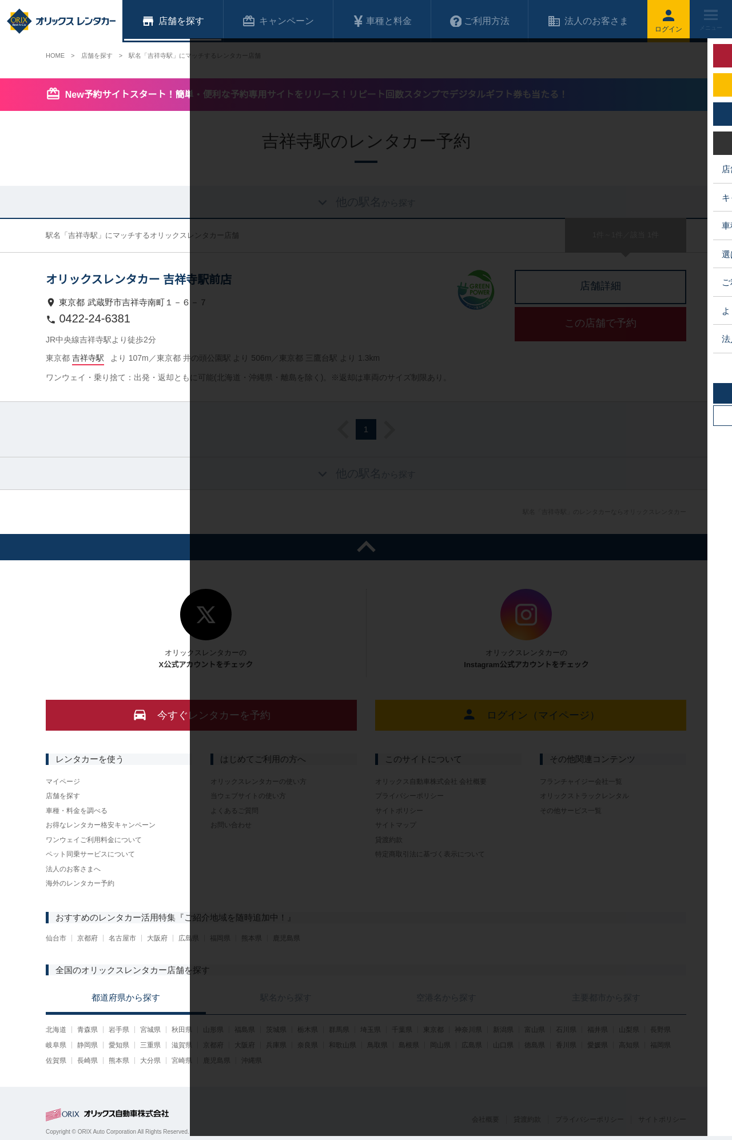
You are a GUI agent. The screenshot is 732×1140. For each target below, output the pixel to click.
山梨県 (629, 1030)
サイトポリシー (399, 811)
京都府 (87, 938)
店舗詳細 (600, 286)
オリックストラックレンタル (584, 796)
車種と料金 (382, 21)
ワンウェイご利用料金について (94, 840)
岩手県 (119, 1030)
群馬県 (339, 1030)
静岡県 (87, 1045)
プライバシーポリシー (409, 796)
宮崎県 (182, 1061)
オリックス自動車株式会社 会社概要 (431, 782)
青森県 (87, 1030)
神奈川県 (468, 1030)
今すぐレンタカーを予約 (201, 714)
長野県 (660, 1030)
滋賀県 (182, 1045)
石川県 (566, 1030)
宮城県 (150, 1030)
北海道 (56, 1030)
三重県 (150, 1045)
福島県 (244, 1030)
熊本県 (251, 938)
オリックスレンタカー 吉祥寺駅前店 (139, 279)
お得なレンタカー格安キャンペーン (101, 825)
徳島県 (534, 1045)
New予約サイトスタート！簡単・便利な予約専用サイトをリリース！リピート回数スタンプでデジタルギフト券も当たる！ (316, 94)
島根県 (409, 1045)
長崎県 (87, 1061)
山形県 (213, 1030)
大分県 (150, 1061)
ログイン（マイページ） (531, 714)
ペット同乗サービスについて (90, 854)
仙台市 (56, 938)
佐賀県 (56, 1061)
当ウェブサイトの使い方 (248, 796)
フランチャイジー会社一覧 (581, 782)
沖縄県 (251, 1061)
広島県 (188, 938)
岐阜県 (56, 1045)
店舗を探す (63, 796)
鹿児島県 (286, 938)
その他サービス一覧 (571, 811)
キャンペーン (278, 21)
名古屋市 (122, 938)
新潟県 (503, 1030)
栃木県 (307, 1030)
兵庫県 (276, 1045)
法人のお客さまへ (73, 869)
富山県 (534, 1030)
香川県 (566, 1045)
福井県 (597, 1030)
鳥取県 (377, 1045)
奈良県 (307, 1045)
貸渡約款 (389, 840)
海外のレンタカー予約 (80, 883)
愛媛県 (597, 1045)
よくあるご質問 (234, 811)
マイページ (63, 782)
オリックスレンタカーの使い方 (258, 782)
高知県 (629, 1045)
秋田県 (182, 1030)
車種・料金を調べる (77, 811)
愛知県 (119, 1045)
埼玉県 (370, 1030)
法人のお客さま (587, 21)
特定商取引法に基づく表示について (430, 854)
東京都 (433, 1030)
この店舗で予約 (600, 323)
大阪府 (157, 938)
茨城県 (276, 1030)
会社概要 (485, 1119)
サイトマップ (395, 825)
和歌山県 (342, 1045)
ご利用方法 (480, 21)
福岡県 (220, 938)
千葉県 (402, 1030)
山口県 (503, 1045)
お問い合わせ (231, 825)
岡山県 (440, 1045)
